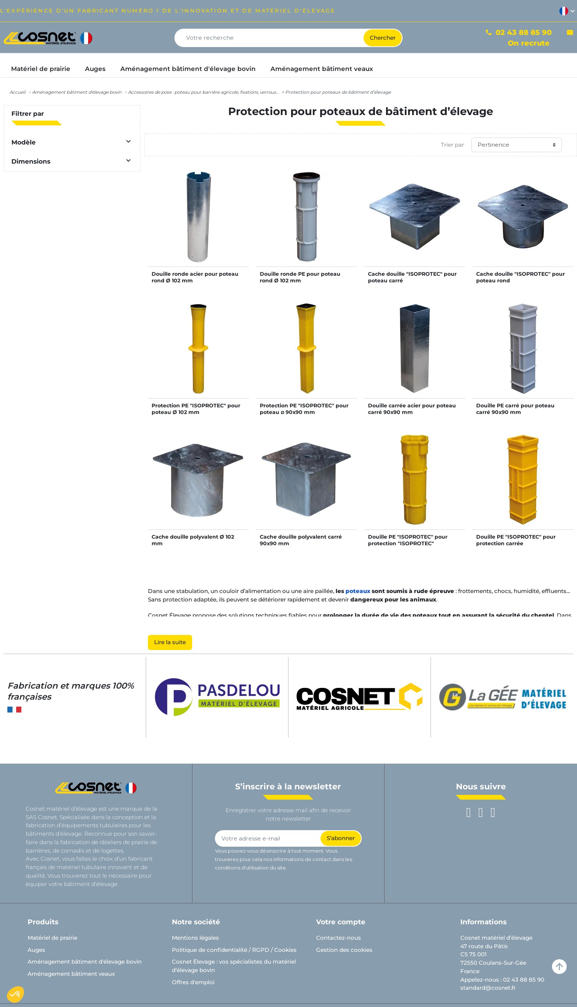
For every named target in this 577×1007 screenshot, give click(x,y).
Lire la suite (170, 642)
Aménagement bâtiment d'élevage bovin (76, 92)
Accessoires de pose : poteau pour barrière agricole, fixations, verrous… (203, 92)
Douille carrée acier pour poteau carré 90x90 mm (412, 408)
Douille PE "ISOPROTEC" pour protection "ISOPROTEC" (407, 540)
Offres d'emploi (193, 982)
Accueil (17, 92)
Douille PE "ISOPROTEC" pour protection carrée (516, 540)
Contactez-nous (338, 937)
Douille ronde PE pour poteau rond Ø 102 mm (300, 277)
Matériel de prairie (52, 937)
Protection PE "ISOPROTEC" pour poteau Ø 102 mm (196, 408)
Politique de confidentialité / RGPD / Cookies (234, 949)
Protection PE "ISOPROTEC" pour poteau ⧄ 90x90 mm (304, 408)
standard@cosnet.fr (488, 987)
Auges (36, 949)
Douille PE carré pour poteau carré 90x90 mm (515, 408)
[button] (15, 994)
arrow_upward (559, 966)
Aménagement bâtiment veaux (71, 973)
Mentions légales (195, 937)
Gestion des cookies (344, 949)
